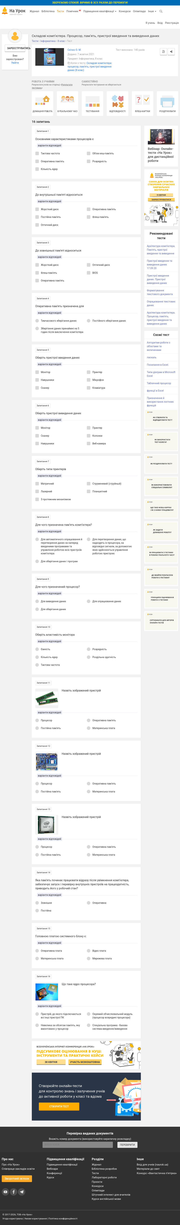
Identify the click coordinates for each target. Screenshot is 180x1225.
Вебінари (52, 1168)
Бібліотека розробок (104, 1168)
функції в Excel (155, 390)
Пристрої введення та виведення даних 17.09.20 (159, 264)
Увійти (15, 62)
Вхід (160, 22)
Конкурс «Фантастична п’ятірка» (157, 1173)
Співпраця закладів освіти (18, 1168)
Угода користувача (12, 1218)
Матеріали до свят (148, 1168)
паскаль (151, 357)
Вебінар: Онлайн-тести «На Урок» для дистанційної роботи (161, 155)
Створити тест (59, 1106)
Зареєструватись (16, 48)
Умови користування (35, 1218)
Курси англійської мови (106, 1199)
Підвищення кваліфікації (99, 11)
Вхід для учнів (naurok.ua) (152, 1164)
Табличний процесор (159, 383)
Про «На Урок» (11, 1164)
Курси (50, 1177)
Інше (152, 11)
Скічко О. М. (74, 49)
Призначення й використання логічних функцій (160, 402)
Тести (60, 11)
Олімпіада (139, 11)
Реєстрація (172, 22)
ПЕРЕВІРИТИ (127, 1144)
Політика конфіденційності (63, 1218)
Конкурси (125, 11)
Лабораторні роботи (104, 1177)
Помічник (73, 11)
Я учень (150, 22)
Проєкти (97, 1181)
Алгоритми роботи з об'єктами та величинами (158, 346)
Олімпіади (98, 1190)
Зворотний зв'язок (17, 1178)
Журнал (34, 11)
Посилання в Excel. (158, 364)
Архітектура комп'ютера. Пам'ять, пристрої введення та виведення (161, 250)
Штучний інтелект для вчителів (111, 1194)
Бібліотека (48, 11)
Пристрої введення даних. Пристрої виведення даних (158, 279)
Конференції (54, 1173)
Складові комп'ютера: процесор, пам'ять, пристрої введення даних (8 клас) (90, 67)
